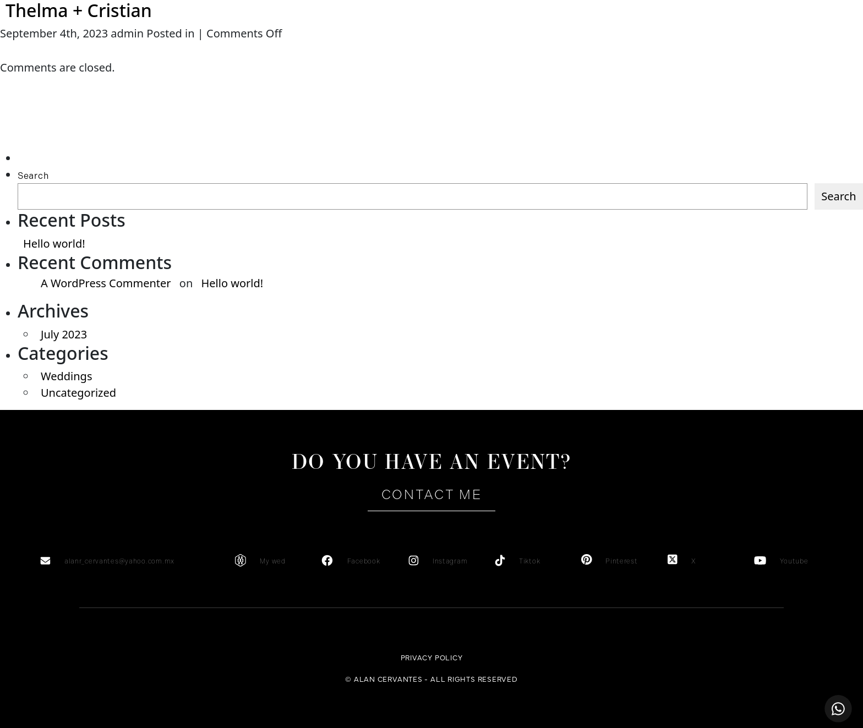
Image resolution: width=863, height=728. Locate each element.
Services (243, 50)
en (801, 49)
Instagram (450, 561)
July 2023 (64, 334)
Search (33, 176)
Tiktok (529, 561)
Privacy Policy (432, 657)
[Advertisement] (69, 128)
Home (48, 50)
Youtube (794, 561)
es (780, 49)
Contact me (431, 494)
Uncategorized (78, 392)
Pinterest (621, 561)
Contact (717, 50)
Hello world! (54, 243)
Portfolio (620, 50)
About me (145, 50)
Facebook (363, 561)
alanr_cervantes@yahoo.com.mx (119, 561)
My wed (272, 561)
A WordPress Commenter (106, 283)
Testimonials (339, 50)
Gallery (521, 50)
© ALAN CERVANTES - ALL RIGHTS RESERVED (431, 678)
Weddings (66, 376)
